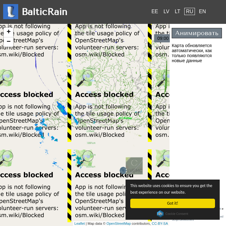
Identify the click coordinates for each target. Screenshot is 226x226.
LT (177, 11)
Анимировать (196, 33)
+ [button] (9, 32)
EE (154, 11)
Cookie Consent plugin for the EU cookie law (172, 213)
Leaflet (79, 223)
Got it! (172, 203)
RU (189, 11)
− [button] (9, 42)
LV (166, 11)
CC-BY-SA (160, 223)
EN (202, 11)
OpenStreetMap (118, 223)
